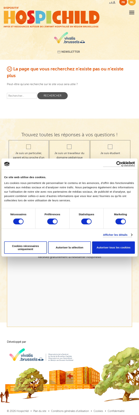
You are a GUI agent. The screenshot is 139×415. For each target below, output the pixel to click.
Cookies (98, 411)
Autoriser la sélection (69, 247)
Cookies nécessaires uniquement (25, 247)
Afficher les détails (115, 234)
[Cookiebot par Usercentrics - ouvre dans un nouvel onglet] (119, 164)
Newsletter (68, 52)
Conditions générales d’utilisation (70, 411)
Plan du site (39, 411)
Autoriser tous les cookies (113, 247)
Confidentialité (116, 411)
